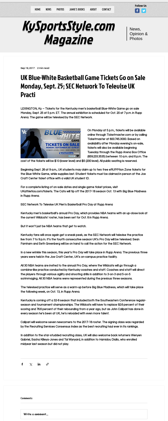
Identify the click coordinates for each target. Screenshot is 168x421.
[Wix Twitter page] (143, 10)
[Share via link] (47, 364)
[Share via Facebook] (22, 364)
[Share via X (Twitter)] (30, 364)
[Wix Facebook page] (137, 10)
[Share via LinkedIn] (39, 364)
